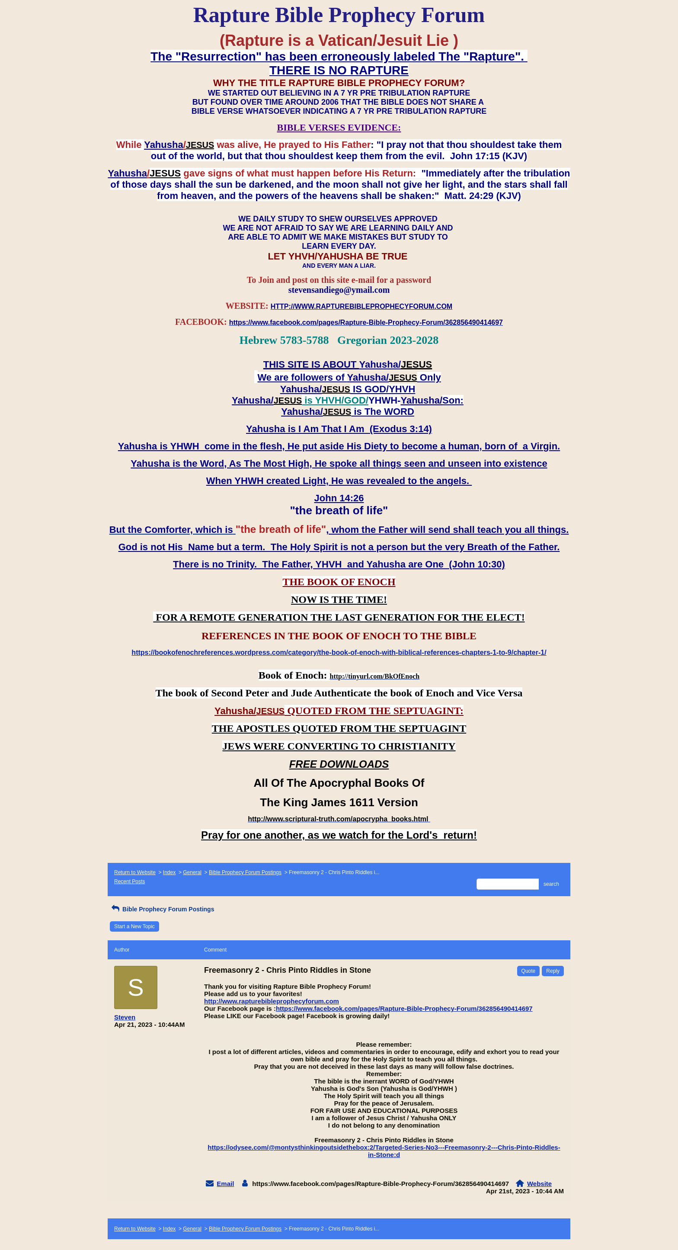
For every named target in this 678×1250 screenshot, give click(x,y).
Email (225, 1183)
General (192, 872)
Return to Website (135, 872)
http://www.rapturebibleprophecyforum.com (271, 1001)
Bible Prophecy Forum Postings (245, 872)
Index (169, 872)
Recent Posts (129, 881)
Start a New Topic (134, 926)
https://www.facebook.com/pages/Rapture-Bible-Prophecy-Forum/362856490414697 (404, 1008)
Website (539, 1183)
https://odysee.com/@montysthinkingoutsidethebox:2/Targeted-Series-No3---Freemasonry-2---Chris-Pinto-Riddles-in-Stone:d (384, 1151)
